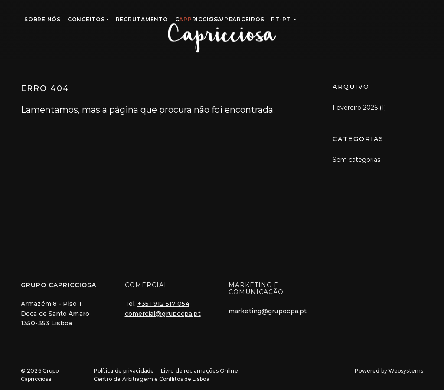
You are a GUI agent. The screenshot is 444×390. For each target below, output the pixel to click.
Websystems (405, 370)
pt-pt (281, 19)
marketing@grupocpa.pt (268, 311)
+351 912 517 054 (163, 304)
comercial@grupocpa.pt (163, 314)
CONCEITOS (86, 19)
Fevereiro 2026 (355, 107)
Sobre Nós (42, 19)
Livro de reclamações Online (199, 370)
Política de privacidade (124, 370)
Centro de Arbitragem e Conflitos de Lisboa (151, 379)
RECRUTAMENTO (142, 19)
